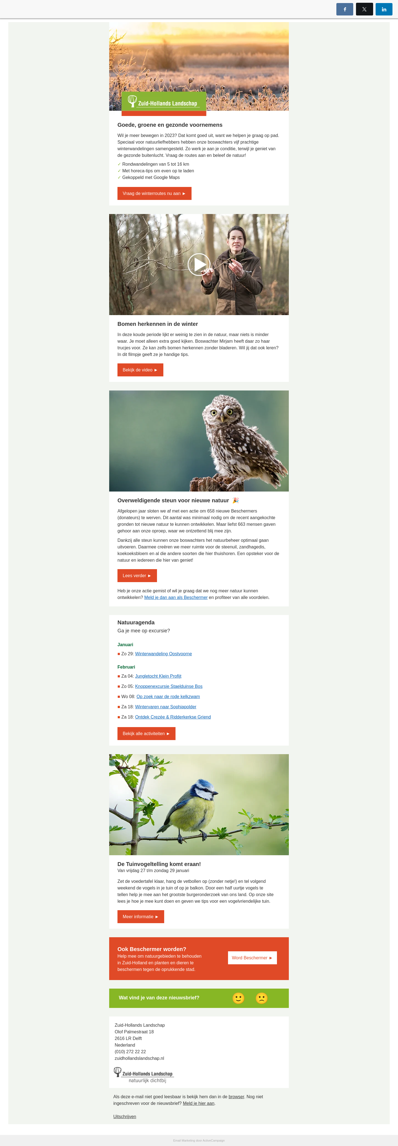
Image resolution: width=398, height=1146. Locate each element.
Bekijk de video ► (140, 370)
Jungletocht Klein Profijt (158, 676)
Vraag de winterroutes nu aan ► (154, 193)
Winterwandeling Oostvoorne (163, 653)
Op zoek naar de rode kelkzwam (168, 696)
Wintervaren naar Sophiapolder (165, 706)
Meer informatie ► (141, 916)
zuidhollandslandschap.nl (139, 1058)
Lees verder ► (137, 575)
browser (236, 1096)
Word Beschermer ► (252, 957)
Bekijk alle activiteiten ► (146, 733)
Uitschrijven (124, 1116)
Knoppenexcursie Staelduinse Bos (169, 686)
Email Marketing (184, 1140)
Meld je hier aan (198, 1103)
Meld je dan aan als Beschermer (176, 597)
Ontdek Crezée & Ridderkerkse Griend (173, 717)
